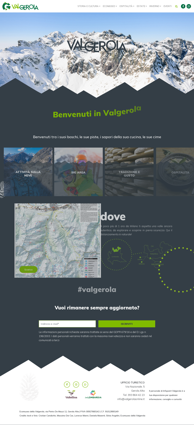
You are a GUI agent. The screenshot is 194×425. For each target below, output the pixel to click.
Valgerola (20, 6)
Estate (141, 6)
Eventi (168, 6)
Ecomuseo (109, 6)
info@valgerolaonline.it (131, 399)
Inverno (154, 6)
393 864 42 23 (136, 394)
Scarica (34, 269)
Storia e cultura (88, 6)
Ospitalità (125, 6)
